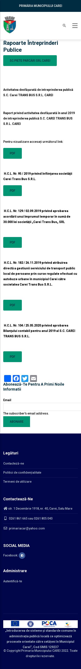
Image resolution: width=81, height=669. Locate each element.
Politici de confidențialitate (22, 472)
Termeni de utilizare (17, 481)
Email (7, 400)
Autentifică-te (12, 581)
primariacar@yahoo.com (24, 528)
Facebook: (14, 555)
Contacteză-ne (13, 463)
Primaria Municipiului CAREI (41, 650)
